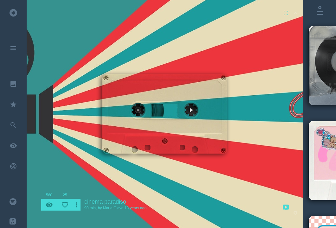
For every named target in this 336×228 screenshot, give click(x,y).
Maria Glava (113, 208)
